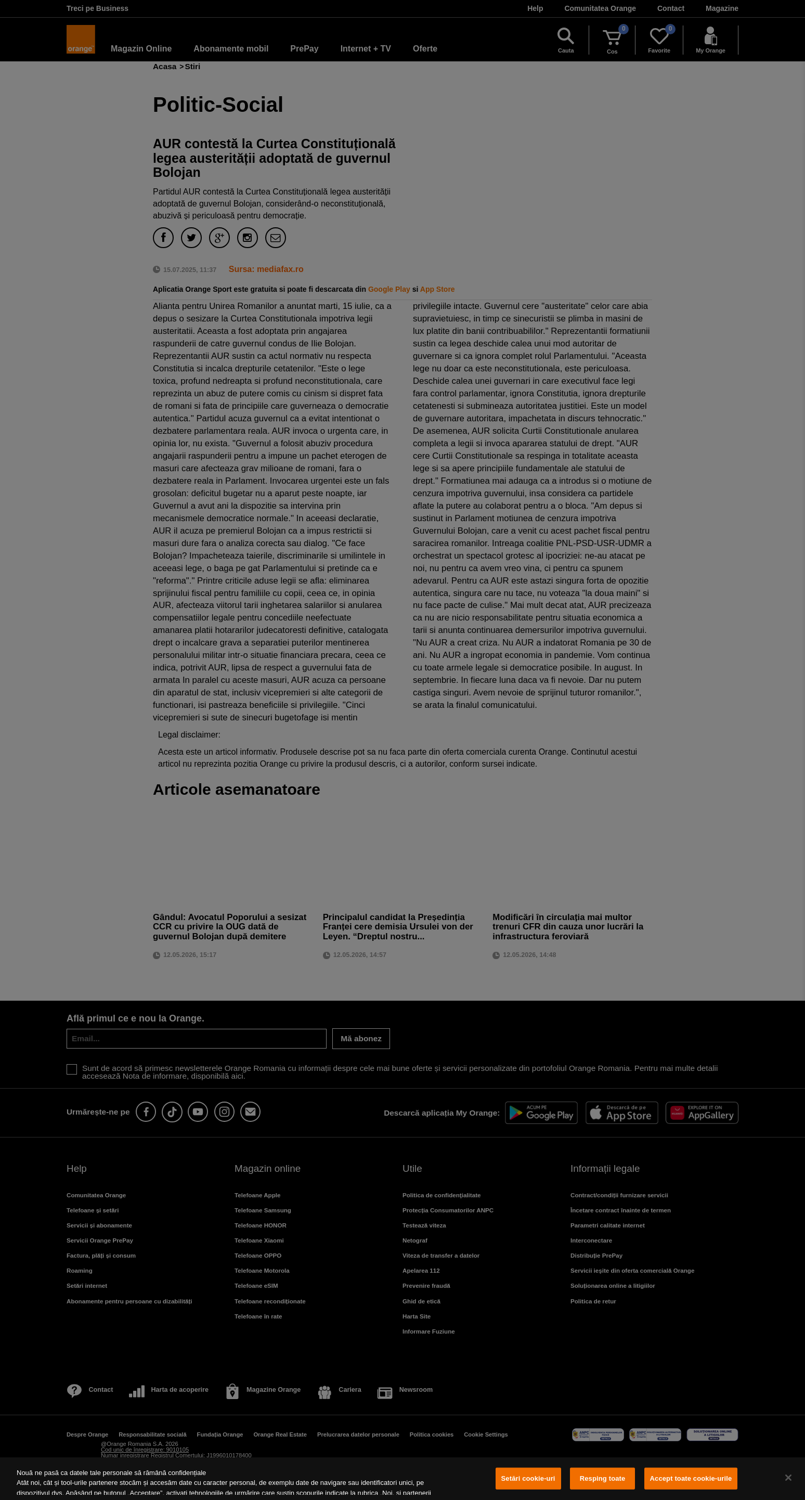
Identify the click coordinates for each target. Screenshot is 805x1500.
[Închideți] (788, 1477)
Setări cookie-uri (528, 1478)
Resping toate (603, 1478)
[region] (402, 1478)
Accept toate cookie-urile (691, 1478)
